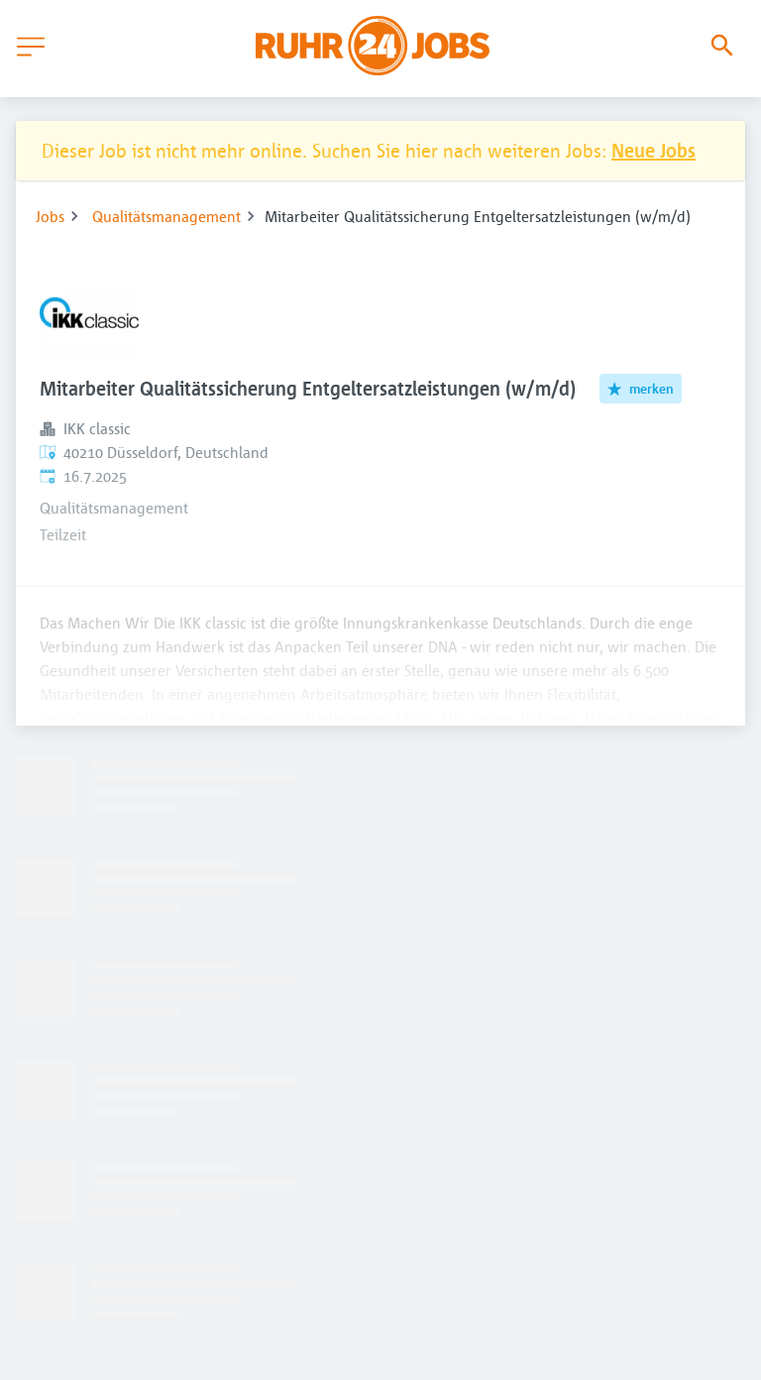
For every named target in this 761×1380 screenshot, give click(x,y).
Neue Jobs (653, 150)
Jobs (50, 216)
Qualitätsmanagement (166, 216)
